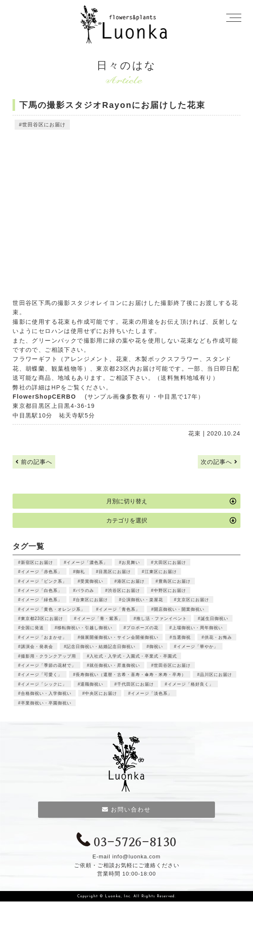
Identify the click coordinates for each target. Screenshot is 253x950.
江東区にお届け (161, 571)
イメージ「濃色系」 (87, 562)
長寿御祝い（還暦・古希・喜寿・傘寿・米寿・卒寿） (131, 674)
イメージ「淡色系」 (151, 693)
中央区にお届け (101, 693)
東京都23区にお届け (42, 618)
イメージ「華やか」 (197, 646)
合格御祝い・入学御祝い (46, 693)
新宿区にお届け (37, 562)
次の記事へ (219, 461)
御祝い (156, 646)
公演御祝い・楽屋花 (142, 599)
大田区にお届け (170, 562)
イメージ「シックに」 (44, 684)
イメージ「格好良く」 (191, 684)
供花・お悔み (218, 637)
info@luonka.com (136, 856)
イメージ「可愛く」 (41, 674)
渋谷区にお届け (124, 590)
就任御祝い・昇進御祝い (114, 665)
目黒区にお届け (115, 571)
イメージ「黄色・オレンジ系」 (53, 609)
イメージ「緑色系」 (41, 599)
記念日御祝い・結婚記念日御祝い (100, 646)
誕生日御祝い (214, 618)
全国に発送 (32, 627)
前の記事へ (33, 461)
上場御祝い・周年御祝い (197, 627)
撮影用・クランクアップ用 (48, 656)
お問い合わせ (126, 809)
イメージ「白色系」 (41, 590)
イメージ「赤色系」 (41, 571)
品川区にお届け (216, 674)
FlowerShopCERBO (47, 396)
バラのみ (85, 590)
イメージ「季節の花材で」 (48, 665)
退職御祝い (91, 684)
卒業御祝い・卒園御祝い (46, 703)
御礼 (80, 571)
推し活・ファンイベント (161, 618)
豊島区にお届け (174, 581)
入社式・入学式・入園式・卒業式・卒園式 (133, 656)
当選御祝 (181, 637)
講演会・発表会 (37, 646)
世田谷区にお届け (44, 125)
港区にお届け (131, 581)
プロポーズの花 (142, 627)
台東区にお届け (92, 599)
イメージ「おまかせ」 (44, 637)
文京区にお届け (193, 599)
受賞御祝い (91, 581)
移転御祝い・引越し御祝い (84, 627)
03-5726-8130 (126, 843)
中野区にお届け (170, 590)
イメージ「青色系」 (119, 609)
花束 (194, 433)
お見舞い (131, 562)
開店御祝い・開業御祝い (179, 609)
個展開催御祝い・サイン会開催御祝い (119, 637)
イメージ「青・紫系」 (100, 618)
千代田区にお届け (135, 684)
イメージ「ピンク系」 (44, 581)
